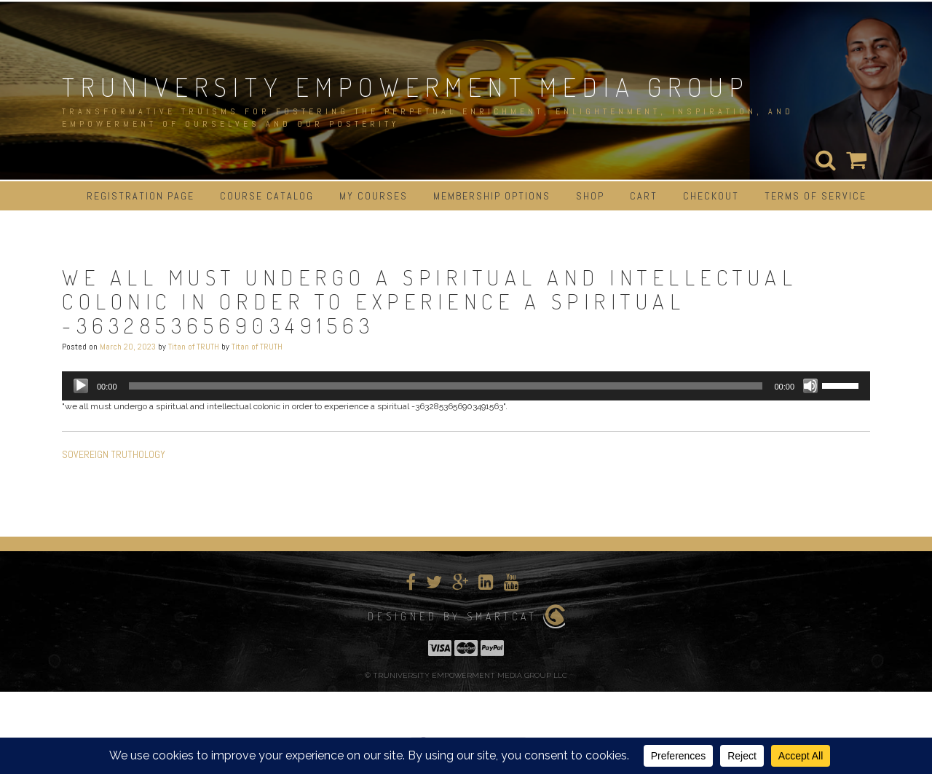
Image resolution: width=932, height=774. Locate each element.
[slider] (446, 386)
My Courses (373, 195)
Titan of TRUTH (193, 346)
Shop (590, 195)
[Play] (81, 386)
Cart (643, 195)
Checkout (711, 195)
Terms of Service (815, 195)
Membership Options (491, 195)
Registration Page (140, 195)
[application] (466, 385)
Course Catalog (267, 195)
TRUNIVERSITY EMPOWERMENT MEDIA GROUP (405, 86)
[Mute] (810, 386)
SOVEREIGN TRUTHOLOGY (113, 454)
